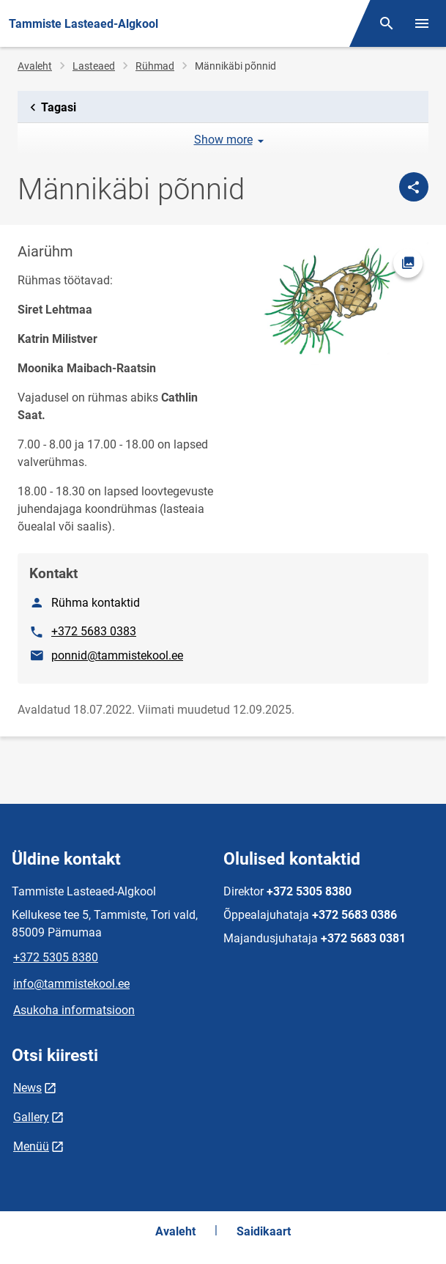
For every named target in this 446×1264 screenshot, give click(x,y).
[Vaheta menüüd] (422, 23)
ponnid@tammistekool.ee (117, 655)
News (27, 1088)
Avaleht (35, 66)
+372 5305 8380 (55, 957)
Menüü (31, 1146)
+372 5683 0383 (93, 631)
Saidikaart (264, 1231)
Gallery (31, 1117)
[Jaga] (413, 187)
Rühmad (154, 66)
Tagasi (50, 108)
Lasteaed (94, 66)
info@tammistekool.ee (71, 984)
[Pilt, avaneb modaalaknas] (330, 304)
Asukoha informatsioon (74, 1010)
